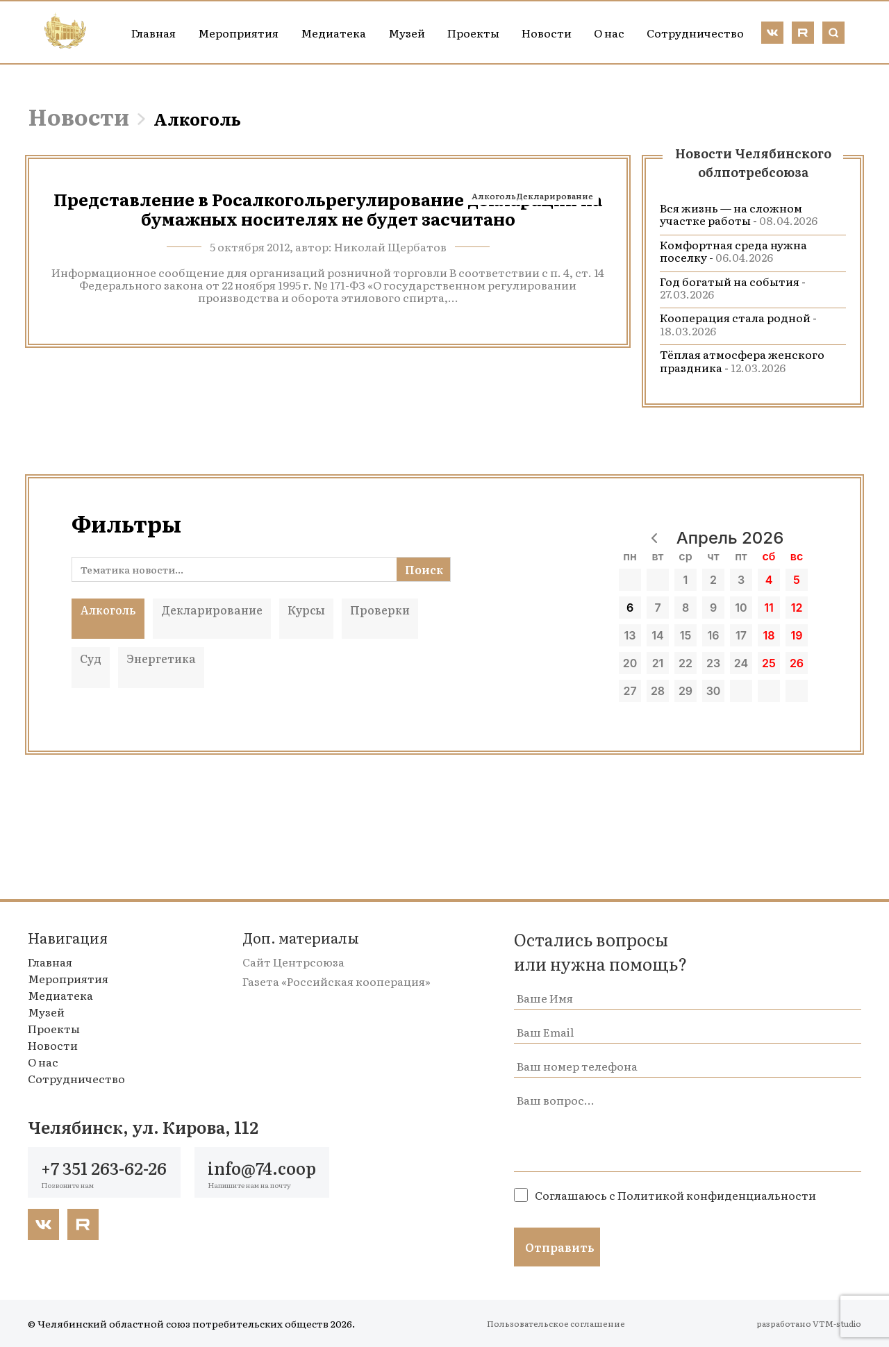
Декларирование (554, 196)
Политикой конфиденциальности (716, 1195)
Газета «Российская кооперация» (336, 981)
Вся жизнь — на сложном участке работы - (738, 213)
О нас (609, 32)
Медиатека (333, 32)
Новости (547, 32)
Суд (90, 658)
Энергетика (161, 658)
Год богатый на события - (733, 287)
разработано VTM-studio (808, 1323)
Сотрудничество (695, 32)
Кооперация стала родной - (738, 323)
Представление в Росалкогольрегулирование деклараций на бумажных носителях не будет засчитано (327, 209)
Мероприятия (238, 32)
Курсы (306, 609)
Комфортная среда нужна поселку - (733, 250)
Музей (406, 32)
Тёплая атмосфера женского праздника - (742, 360)
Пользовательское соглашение (556, 1323)
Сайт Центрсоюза (293, 961)
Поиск (424, 569)
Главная (153, 32)
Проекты (473, 32)
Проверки (380, 609)
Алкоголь (494, 196)
